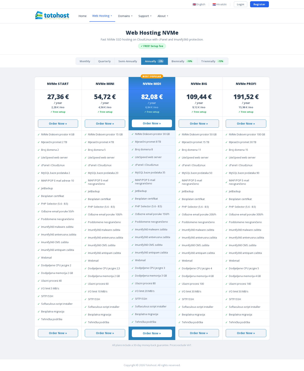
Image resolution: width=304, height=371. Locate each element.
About (163, 16)
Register (259, 4)
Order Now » (58, 123)
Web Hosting (102, 16)
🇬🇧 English (199, 4)
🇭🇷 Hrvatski (220, 4)
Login (240, 4)
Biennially (183, 61)
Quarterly (103, 61)
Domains (125, 16)
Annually (154, 61)
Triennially (214, 61)
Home (82, 16)
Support (145, 16)
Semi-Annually (127, 61)
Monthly (83, 61)
